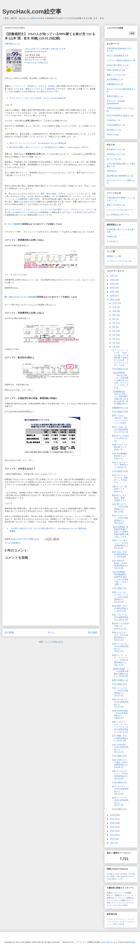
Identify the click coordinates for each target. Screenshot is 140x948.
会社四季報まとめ (115, 79)
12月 (114, 303)
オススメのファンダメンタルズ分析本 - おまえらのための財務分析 (37, 98)
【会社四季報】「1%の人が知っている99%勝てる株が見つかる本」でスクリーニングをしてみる (120, 380)
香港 (112, 876)
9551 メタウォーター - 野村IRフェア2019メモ (120, 465)
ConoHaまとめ (113, 120)
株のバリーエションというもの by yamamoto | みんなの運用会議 (37, 143)
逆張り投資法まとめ (116, 70)
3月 (114, 339)
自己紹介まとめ (114, 130)
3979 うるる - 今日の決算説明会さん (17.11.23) (120, 429)
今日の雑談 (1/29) (120, 369)
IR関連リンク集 (114, 256)
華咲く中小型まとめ (116, 205)
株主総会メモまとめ (116, 149)
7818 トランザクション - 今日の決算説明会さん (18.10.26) (120, 544)
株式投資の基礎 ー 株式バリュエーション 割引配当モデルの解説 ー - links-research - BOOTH (49, 147)
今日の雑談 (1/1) (119, 809)
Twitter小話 (112, 236)
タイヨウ (113, 905)
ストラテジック (120, 898)
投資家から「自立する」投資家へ (41, 86)
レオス (122, 903)
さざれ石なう (113, 241)
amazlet (35, 51)
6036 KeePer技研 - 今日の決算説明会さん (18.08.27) (120, 714)
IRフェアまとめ (114, 159)
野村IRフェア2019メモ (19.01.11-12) (120, 438)
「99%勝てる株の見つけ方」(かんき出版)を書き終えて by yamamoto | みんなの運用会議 (47, 528)
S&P (117, 874)
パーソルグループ (114, 922)
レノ (113, 895)
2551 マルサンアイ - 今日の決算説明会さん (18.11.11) (120, 519)
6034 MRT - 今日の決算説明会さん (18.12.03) (120, 608)
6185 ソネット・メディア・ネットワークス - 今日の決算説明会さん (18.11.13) (120, 727)
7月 (114, 323)
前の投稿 (92, 632)
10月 (114, 311)
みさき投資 (122, 905)
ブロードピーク (119, 893)
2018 (112, 815)
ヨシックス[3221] (78, 519)
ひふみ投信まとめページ (118, 214)
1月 (114, 347)
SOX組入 (124, 874)
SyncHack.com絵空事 (31, 11)
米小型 (131, 874)
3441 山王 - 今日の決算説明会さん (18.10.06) (120, 554)
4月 (114, 335)
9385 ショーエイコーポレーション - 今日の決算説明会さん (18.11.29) (120, 597)
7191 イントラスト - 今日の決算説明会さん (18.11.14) (120, 691)
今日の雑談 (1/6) (119, 588)
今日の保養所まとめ (116, 125)
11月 (114, 307)
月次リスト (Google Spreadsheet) (116, 102)
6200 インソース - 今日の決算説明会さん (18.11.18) (120, 801)
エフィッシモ (128, 895)
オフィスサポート (114, 900)
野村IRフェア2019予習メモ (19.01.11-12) (120, 626)
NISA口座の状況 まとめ (117, 65)
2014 (112, 831)
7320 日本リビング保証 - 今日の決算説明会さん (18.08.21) (120, 763)
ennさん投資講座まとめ (117, 55)
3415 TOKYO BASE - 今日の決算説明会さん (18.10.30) (120, 564)
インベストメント (18, 86)
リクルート (111, 919)
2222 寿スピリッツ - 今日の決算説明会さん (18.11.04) (120, 508)
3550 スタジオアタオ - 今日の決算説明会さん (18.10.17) (120, 636)
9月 (114, 315)
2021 (112, 292)
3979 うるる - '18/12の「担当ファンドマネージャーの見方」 (120, 419)
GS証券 (121, 924)
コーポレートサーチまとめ (119, 261)
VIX (108, 876)
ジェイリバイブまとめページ (120, 210)
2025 (112, 276)
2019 (112, 299)
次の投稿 (9, 632)
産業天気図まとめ (115, 96)
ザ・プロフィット (71, 194)
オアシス (115, 903)
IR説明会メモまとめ (116, 154)
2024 (112, 280)
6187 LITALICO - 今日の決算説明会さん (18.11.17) (120, 748)
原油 (114, 879)
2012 (112, 839)
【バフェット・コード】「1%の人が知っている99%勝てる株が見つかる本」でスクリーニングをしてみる (120, 357)
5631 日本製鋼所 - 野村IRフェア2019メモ (120, 456)
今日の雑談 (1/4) (119, 684)
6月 (114, 327)
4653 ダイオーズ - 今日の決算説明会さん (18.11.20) (120, 703)
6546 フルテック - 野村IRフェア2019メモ (120, 447)
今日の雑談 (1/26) (120, 412)
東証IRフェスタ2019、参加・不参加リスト (119, 497)
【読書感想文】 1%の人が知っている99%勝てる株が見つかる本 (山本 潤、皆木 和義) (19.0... (120, 397)
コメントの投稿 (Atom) (53, 642)
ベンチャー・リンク (125, 919)
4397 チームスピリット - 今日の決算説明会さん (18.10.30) (120, 775)
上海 (117, 876)
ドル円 (119, 879)
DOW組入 (110, 874)
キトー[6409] (14, 224)
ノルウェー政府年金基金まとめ (121, 60)
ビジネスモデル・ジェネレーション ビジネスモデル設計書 (34, 209)
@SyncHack (36, 18)
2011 (112, 843)
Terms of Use (113, 134)
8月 (114, 319)
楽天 (115, 924)
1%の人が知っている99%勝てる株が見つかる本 (45, 49)
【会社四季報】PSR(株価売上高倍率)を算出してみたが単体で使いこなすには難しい (120, 578)
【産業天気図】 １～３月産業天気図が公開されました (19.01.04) (120, 672)
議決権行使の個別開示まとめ (120, 176)
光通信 (109, 893)
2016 (112, 823)
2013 (112, 835)
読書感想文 (16, 543)
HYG (131, 876)
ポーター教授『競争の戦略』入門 (47, 194)
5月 (114, 331)
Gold (109, 879)
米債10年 (124, 876)
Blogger (132, 942)
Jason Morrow (107, 942)
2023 (112, 284)
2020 (112, 296)
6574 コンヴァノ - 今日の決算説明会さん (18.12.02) (120, 790)
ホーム (51, 632)
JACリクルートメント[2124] (22, 297)
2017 (112, 819)
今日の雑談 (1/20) (120, 471)
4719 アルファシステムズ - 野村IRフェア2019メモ (120, 479)
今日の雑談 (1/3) (119, 756)
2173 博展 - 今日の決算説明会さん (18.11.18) (120, 738)
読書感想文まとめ (12, 44)
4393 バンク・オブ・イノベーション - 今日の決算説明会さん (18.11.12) (120, 660)
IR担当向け (112, 171)
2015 (112, 827)
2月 (114, 343)
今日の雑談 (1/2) (119, 782)
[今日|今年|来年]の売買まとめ (120, 115)
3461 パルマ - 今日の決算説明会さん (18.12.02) (120, 617)
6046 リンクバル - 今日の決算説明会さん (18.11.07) (120, 647)
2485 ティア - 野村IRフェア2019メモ (119, 489)
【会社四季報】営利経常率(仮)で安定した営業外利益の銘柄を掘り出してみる (120, 532)
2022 (112, 288)
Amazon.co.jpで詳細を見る (36, 63)
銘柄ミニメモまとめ (116, 75)
